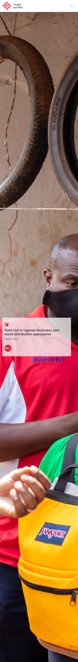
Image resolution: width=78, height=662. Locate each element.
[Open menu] (73, 6)
